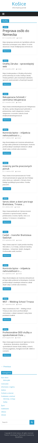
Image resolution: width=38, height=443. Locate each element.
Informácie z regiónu (8, 387)
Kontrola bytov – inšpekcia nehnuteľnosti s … (16, 134)
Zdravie (3, 415)
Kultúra (3, 390)
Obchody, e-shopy (9, 399)
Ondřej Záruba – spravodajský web (18, 65)
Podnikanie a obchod (8, 396)
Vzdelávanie (5, 409)
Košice (19, 4)
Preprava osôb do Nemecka (16, 33)
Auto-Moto (4, 378)
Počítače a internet (7, 393)
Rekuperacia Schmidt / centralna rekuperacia (14, 98)
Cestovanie (4, 384)
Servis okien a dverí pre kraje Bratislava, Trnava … (18, 203)
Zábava (3, 412)
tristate (20, 38)
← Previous (6, 366)
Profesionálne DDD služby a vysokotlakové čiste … (17, 333)
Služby (5, 27)
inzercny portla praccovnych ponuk (17, 167)
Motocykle (6, 380)
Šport (3, 406)
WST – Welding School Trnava (18, 301)
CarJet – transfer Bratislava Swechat (17, 236)
